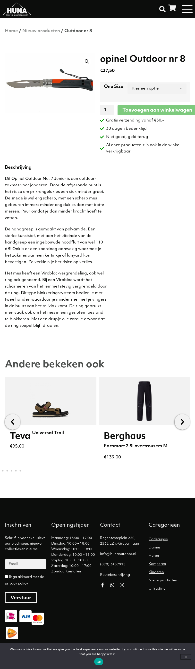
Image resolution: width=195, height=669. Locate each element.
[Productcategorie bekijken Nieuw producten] (171, 581)
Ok (99, 662)
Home (11, 31)
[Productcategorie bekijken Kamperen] (171, 564)
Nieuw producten (41, 31)
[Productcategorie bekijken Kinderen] (171, 572)
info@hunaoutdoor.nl (118, 554)
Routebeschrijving (115, 575)
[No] (185, 657)
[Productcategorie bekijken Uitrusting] (171, 589)
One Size (113, 86)
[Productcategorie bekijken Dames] (171, 548)
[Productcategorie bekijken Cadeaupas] (171, 539)
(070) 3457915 (113, 564)
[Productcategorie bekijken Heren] (171, 556)
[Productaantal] (107, 110)
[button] (162, 9)
